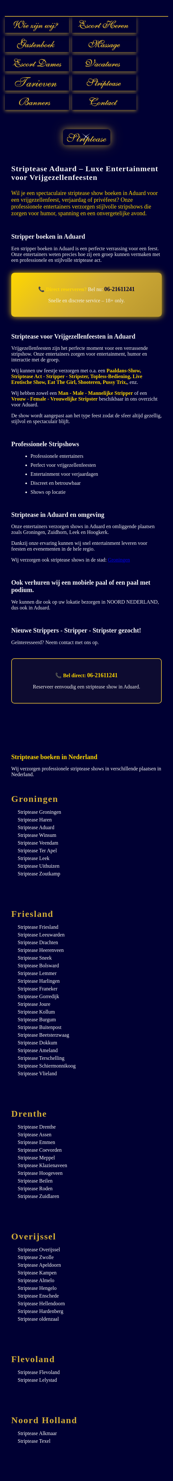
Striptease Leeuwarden (41, 934)
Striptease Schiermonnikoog (47, 1066)
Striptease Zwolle (36, 1257)
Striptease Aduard (36, 827)
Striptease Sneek (35, 958)
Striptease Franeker (37, 988)
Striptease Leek (33, 858)
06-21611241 (119, 289)
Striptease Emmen (36, 1142)
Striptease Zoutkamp (39, 873)
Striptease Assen (34, 1134)
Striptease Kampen (37, 1272)
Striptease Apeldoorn (39, 1265)
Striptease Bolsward (38, 965)
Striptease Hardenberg (40, 1311)
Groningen (119, 560)
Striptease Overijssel (39, 1249)
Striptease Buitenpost (39, 1027)
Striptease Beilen (35, 1181)
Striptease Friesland (38, 927)
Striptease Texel (34, 1441)
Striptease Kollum (36, 1012)
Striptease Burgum (37, 1019)
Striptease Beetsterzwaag (43, 1035)
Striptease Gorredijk (38, 996)
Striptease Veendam (38, 843)
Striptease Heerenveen (41, 950)
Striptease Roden (35, 1188)
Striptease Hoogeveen (40, 1173)
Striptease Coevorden (40, 1150)
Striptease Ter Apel (37, 850)
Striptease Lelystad (37, 1380)
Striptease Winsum (37, 835)
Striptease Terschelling (41, 1058)
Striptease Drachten (38, 942)
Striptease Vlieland (37, 1073)
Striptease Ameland (38, 1050)
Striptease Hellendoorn (41, 1303)
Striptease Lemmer (37, 973)
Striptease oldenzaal (38, 1319)
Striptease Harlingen (39, 981)
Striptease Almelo (36, 1280)
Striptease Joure (34, 1004)
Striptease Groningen (39, 812)
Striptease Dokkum (37, 1042)
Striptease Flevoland (39, 1372)
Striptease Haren (35, 819)
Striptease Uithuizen (38, 866)
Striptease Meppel (36, 1157)
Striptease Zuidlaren (38, 1196)
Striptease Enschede (38, 1296)
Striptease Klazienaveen (42, 1165)
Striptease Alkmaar (37, 1433)
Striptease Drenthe (37, 1127)
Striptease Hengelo (37, 1288)
